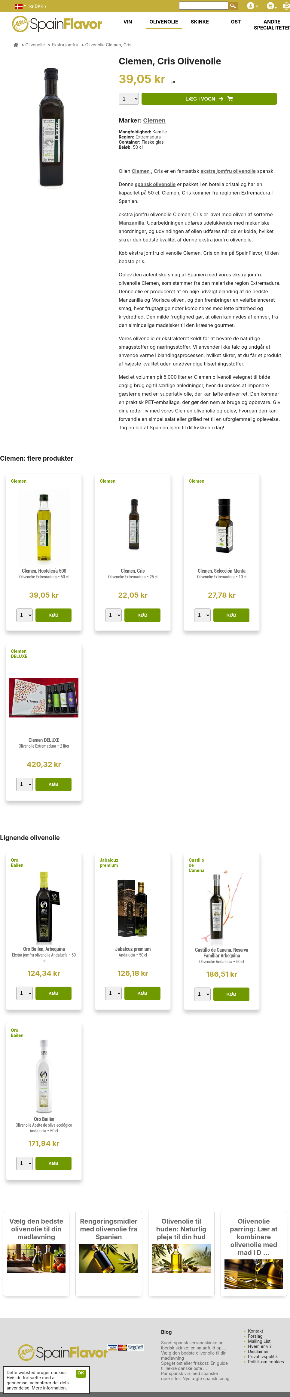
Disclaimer (258, 1351)
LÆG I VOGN (209, 98)
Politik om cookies (266, 1361)
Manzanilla (131, 223)
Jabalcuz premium (109, 862)
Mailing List (259, 1341)
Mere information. (49, 1387)
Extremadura (148, 136)
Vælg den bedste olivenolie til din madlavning (36, 1229)
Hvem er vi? (259, 1346)
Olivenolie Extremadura (38, 576)
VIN (128, 22)
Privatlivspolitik (263, 1356)
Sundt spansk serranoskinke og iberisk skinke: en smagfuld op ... (193, 1345)
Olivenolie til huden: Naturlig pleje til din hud (181, 1229)
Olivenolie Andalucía (216, 961)
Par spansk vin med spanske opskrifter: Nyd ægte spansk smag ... (195, 1378)
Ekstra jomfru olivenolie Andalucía (40, 955)
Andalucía (127, 955)
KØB (53, 615)
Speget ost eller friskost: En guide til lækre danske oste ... (194, 1366)
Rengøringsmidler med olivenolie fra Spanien (108, 1229)
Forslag (255, 1336)
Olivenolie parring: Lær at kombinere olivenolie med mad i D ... (254, 1236)
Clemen (154, 120)
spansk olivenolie (155, 184)
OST (236, 22)
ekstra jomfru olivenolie (228, 171)
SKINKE (200, 22)
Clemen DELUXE (19, 654)
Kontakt (255, 1330)
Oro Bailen (17, 862)
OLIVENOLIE (163, 22)
